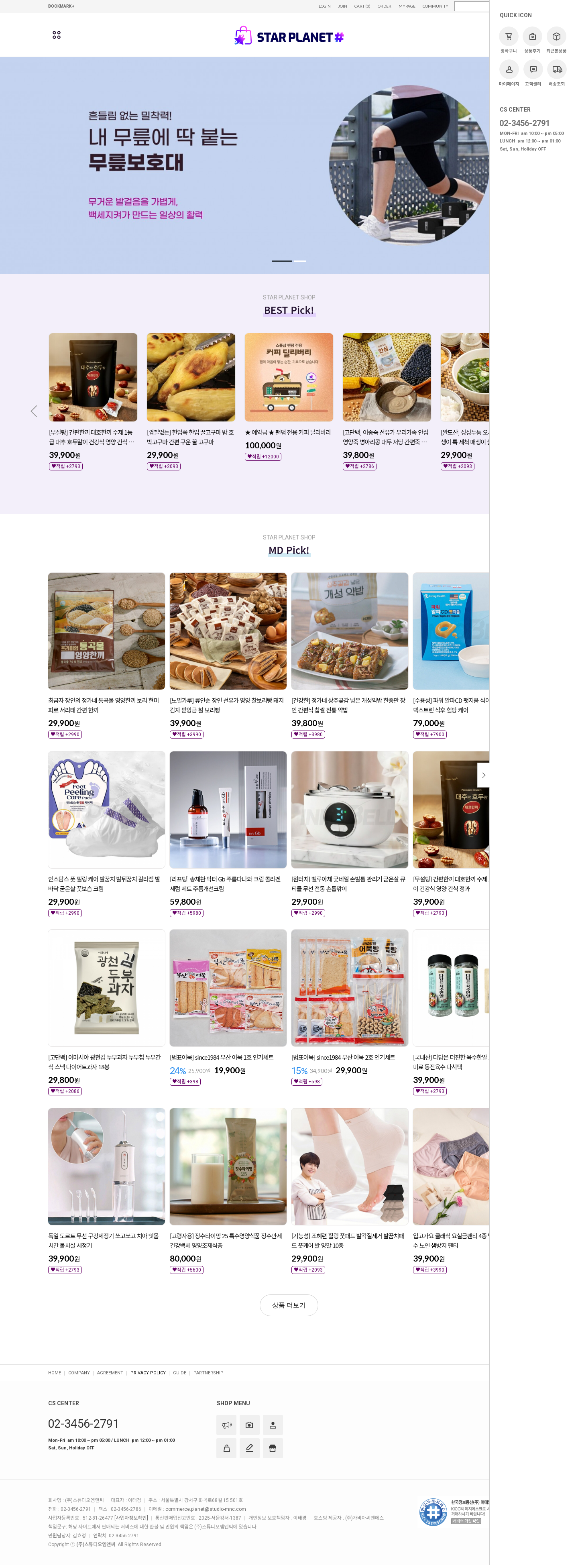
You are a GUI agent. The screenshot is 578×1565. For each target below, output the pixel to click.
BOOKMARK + (61, 6)
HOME (54, 1373)
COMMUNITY (435, 6)
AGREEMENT (110, 1373)
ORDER (384, 6)
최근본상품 (556, 40)
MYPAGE (407, 6)
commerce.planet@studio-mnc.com (205, 1509)
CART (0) (362, 6)
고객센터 (533, 73)
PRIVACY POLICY (148, 1373)
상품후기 (532, 40)
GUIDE (179, 1373)
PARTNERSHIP (208, 1373)
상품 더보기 (289, 1305)
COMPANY (79, 1373)
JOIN (342, 6)
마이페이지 (509, 73)
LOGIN (325, 6)
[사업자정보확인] (131, 1518)
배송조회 (557, 73)
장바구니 (509, 40)
